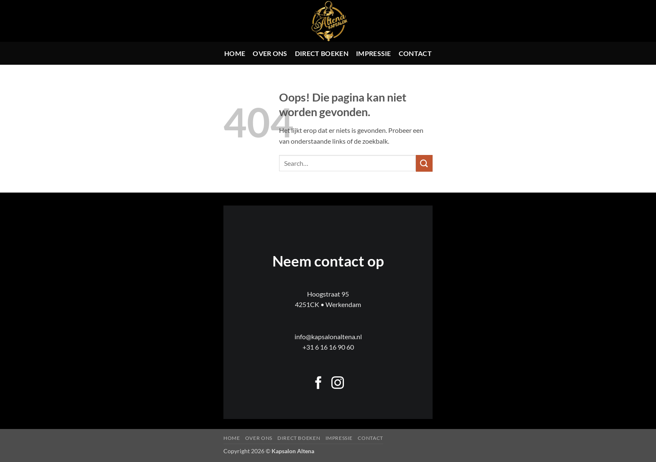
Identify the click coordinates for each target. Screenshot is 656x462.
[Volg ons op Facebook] (318, 384)
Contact (415, 53)
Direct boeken (321, 53)
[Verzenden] (424, 163)
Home (234, 53)
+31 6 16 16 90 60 (328, 347)
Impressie (373, 53)
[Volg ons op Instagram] (337, 384)
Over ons (270, 53)
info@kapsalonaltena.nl (328, 336)
